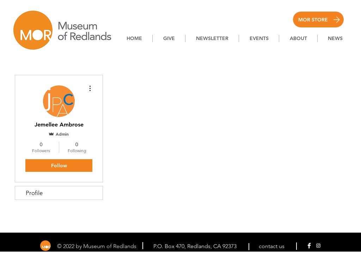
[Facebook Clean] (309, 245)
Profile (34, 192)
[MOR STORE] (318, 19)
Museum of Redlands (110, 246)
